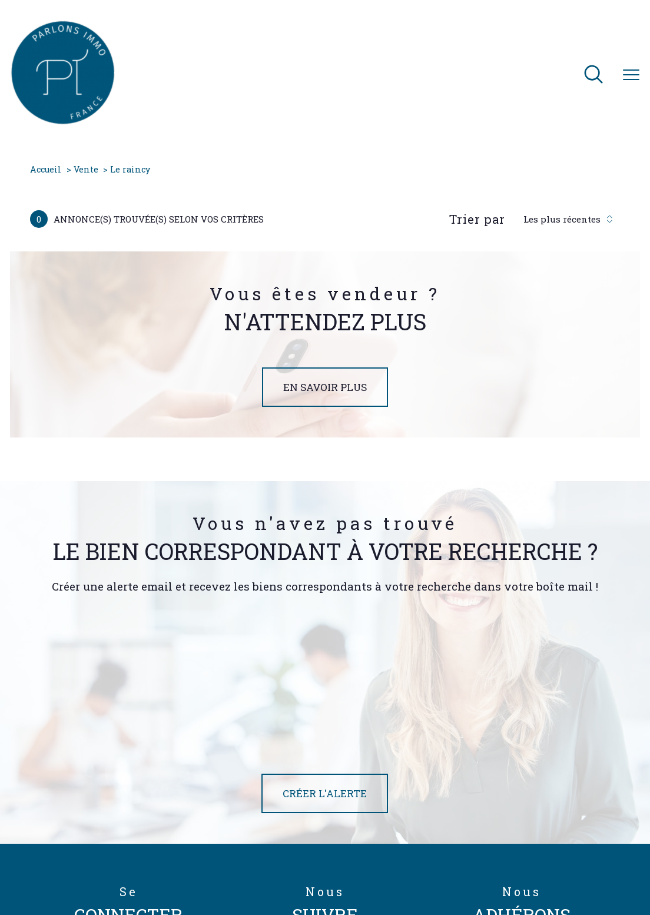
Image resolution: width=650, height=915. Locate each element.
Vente (86, 169)
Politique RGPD (518, 869)
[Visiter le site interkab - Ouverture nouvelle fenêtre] (523, 827)
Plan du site (339, 869)
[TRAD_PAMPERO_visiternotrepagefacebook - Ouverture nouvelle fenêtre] (268, 797)
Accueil (45, 169)
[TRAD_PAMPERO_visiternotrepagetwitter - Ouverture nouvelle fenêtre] (306, 797)
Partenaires (470, 869)
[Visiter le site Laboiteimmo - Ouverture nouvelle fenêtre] (325, 896)
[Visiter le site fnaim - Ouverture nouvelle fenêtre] (551, 800)
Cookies (562, 870)
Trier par (477, 219)
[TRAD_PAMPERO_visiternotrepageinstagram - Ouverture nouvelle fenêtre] (344, 797)
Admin (434, 869)
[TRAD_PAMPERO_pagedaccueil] (62, 121)
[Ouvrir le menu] (631, 75)
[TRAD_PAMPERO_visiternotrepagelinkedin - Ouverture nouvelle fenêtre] (382, 797)
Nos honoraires (290, 869)
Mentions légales (390, 869)
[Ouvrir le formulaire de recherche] (593, 75)
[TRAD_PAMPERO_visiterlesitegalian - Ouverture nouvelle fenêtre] (490, 800)
